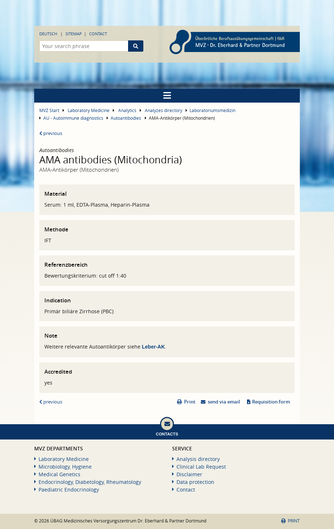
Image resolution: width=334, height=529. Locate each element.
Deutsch (48, 33)
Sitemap (73, 33)
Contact (98, 33)
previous (50, 133)
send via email (224, 402)
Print (189, 402)
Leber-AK (153, 347)
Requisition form (271, 402)
